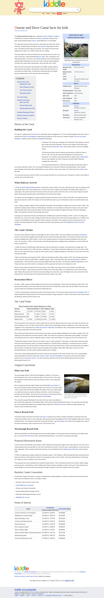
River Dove (30, 436)
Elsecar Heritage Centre (80, 292)
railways (38, 59)
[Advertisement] (52, 20)
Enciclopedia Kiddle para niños (53, 595)
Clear (74, 9)
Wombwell (51, 327)
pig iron (39, 56)
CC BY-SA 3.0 (32, 592)
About (28, 595)
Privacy (34, 595)
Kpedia (59, 13)
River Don (37, 134)
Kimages (54, 13)
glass (43, 56)
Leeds (47, 356)
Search (78, 10)
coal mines (43, 416)
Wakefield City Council (22, 497)
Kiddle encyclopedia (30, 572)
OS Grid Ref (62, 509)
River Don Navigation (29, 136)
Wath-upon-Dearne (41, 327)
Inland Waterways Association (25, 485)
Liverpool (41, 356)
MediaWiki (41, 593)
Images (48, 13)
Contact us (40, 595)
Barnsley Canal (58, 146)
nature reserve (31, 358)
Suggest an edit (69, 580)
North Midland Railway (28, 187)
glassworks (76, 259)
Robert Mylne (84, 157)
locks (34, 40)
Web (43, 13)
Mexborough (67, 449)
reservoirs (43, 46)
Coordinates (50, 507)
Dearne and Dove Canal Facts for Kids (26, 576)
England (56, 36)
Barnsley (76, 106)
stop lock (60, 404)
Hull (50, 356)
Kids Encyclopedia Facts (21, 30)
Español (65, 13)
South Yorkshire (48, 36)
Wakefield (42, 138)
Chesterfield (58, 356)
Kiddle (16, 595)
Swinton (76, 110)
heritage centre (63, 421)
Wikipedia (17, 593)
